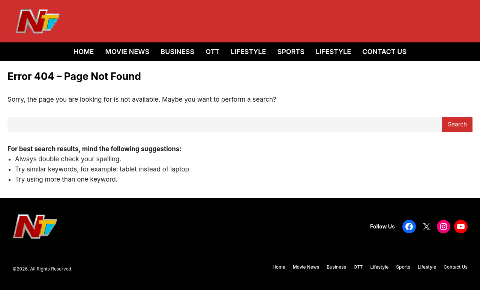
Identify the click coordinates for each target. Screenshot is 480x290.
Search (457, 124)
